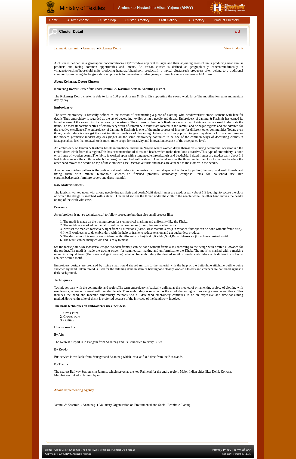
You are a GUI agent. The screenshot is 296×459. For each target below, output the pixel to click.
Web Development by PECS (236, 453)
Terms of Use (242, 450)
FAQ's (95, 449)
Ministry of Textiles (82, 8)
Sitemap (130, 449)
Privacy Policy (221, 450)
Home (48, 449)
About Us (59, 449)
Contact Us (118, 449)
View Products (233, 48)
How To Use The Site (78, 449)
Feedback (105, 449)
